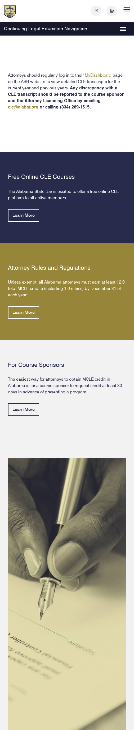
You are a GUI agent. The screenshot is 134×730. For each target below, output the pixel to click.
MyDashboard (98, 74)
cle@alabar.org (23, 106)
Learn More (23, 215)
